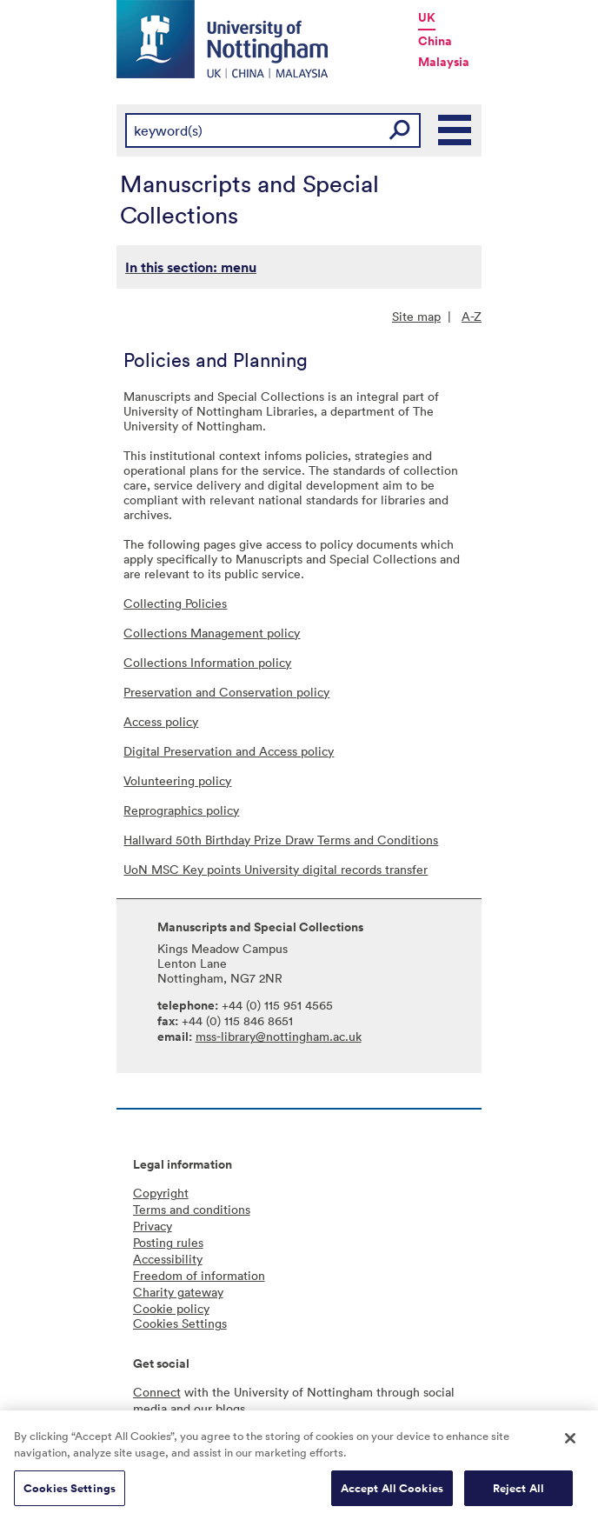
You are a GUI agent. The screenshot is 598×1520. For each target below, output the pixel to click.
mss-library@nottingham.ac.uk (279, 1036)
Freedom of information (199, 1275)
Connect (157, 1391)
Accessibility (168, 1258)
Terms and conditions (191, 1209)
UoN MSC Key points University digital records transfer (275, 869)
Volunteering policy (177, 780)
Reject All (518, 1493)
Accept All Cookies (392, 1493)
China (435, 41)
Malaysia (443, 61)
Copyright (161, 1192)
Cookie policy (171, 1308)
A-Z (472, 316)
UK (426, 17)
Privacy (152, 1225)
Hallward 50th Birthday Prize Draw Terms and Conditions (280, 839)
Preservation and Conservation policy (226, 691)
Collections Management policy (211, 632)
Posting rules (168, 1242)
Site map (416, 316)
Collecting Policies (175, 603)
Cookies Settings (69, 1493)
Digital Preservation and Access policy (228, 751)
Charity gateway (178, 1291)
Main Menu (455, 130)
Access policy (160, 721)
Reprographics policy (181, 810)
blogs (230, 1408)
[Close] (570, 1443)
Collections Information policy (207, 662)
